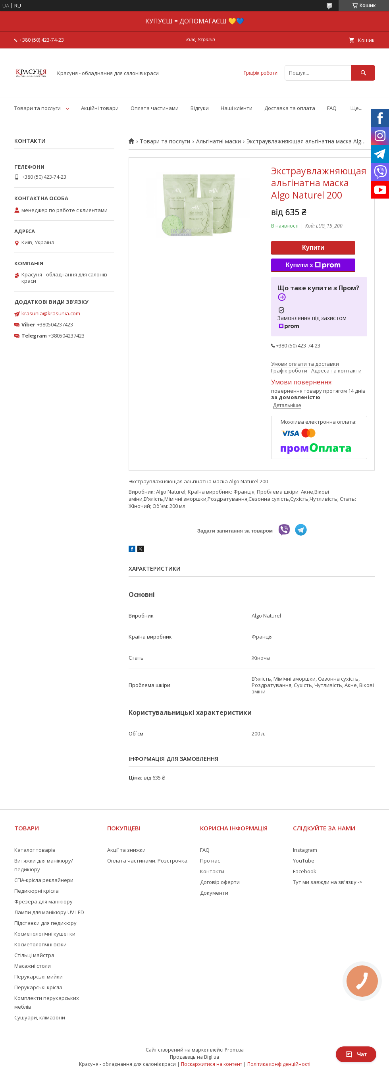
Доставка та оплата (289, 108)
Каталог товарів (35, 849)
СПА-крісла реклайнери (43, 880)
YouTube (303, 860)
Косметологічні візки (40, 944)
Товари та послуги (37, 108)
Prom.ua (234, 1049)
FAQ (332, 108)
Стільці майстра (34, 955)
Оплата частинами (155, 108)
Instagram (305, 849)
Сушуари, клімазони (39, 1017)
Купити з (313, 265)
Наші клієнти (236, 108)
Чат (356, 1054)
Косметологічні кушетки (44, 933)
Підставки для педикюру (45, 922)
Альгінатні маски (218, 141)
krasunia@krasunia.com (50, 313)
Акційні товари (100, 108)
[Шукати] (363, 73)
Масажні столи (32, 965)
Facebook (304, 871)
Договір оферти (220, 882)
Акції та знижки (126, 849)
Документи (214, 892)
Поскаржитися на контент (211, 1064)
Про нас (210, 860)
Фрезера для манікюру (43, 901)
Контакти (212, 871)
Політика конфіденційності (278, 1064)
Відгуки (200, 108)
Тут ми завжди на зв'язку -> (327, 882)
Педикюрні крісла (36, 890)
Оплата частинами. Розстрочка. (148, 860)
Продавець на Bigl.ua (194, 1057)
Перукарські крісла (38, 987)
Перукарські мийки (38, 976)
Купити (313, 247)
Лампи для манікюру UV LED (49, 912)
